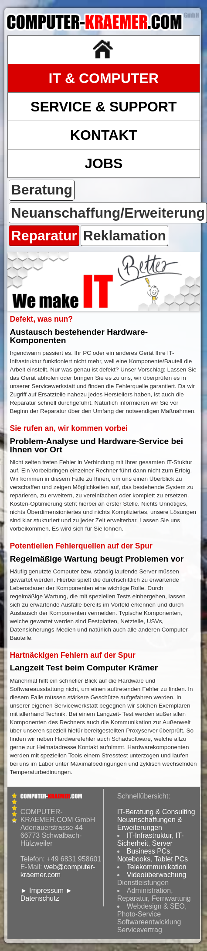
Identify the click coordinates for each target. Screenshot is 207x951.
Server (162, 843)
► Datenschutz (46, 894)
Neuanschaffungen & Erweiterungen (149, 823)
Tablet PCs (171, 859)
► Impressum (42, 890)
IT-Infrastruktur (149, 835)
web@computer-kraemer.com (57, 870)
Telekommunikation (157, 867)
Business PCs (148, 851)
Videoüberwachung (157, 874)
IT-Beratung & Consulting (156, 812)
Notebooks (134, 859)
